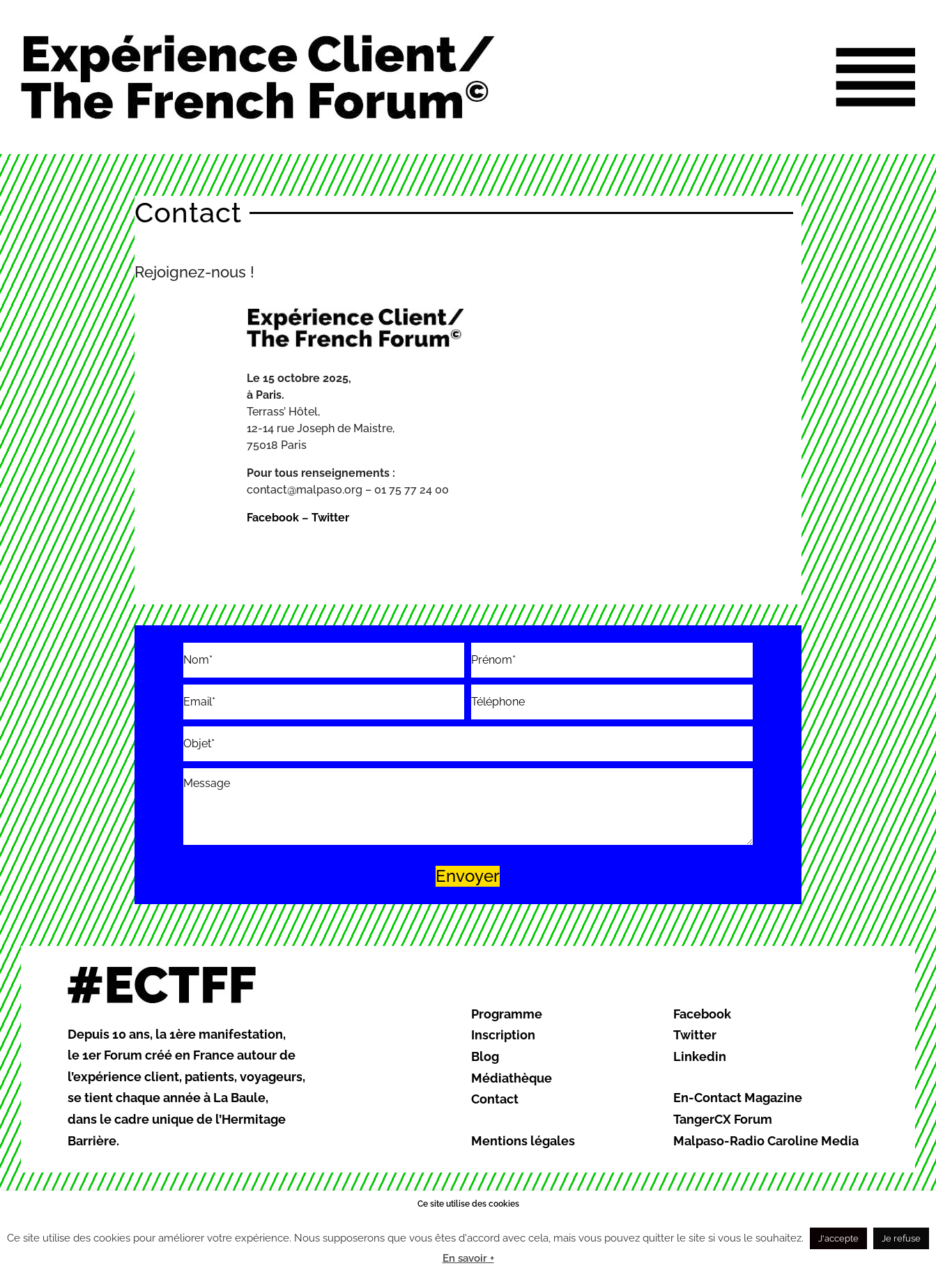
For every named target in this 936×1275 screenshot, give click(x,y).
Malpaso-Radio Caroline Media (766, 1140)
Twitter (330, 517)
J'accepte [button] (838, 1238)
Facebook (273, 517)
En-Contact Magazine (737, 1097)
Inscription (503, 1035)
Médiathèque (511, 1078)
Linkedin (699, 1056)
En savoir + (468, 1258)
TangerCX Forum (722, 1119)
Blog (485, 1056)
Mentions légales (523, 1140)
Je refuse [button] (901, 1238)
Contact (495, 1099)
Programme (506, 1014)
